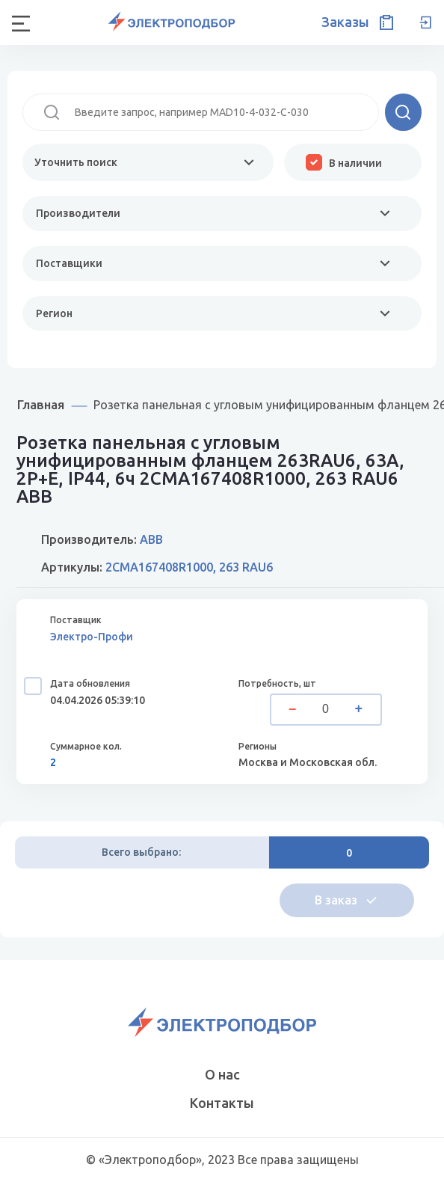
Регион (54, 313)
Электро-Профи (91, 637)
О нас (222, 1074)
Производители (78, 213)
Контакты (222, 1102)
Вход (425, 22)
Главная (40, 404)
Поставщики (69, 263)
